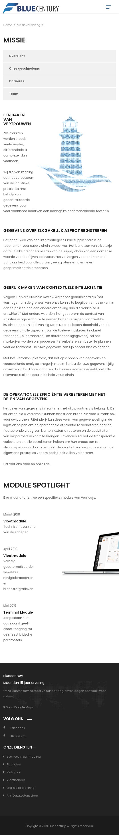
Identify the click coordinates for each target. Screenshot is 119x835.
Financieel (14, 764)
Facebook (17, 728)
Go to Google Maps (18, 707)
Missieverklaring (28, 25)
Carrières (16, 81)
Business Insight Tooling (24, 757)
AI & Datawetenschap (22, 795)
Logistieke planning (20, 788)
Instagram (17, 736)
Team (13, 94)
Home (7, 25)
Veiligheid (14, 772)
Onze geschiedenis (24, 68)
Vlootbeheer (16, 780)
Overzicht (17, 56)
